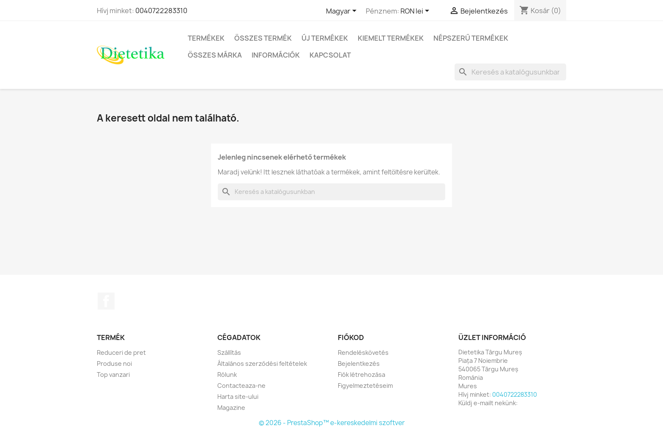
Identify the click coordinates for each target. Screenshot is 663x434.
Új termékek (324, 38)
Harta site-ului (237, 397)
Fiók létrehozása (361, 374)
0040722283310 (161, 10)
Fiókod (351, 337)
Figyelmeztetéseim (365, 385)
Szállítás (229, 352)
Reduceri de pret (121, 352)
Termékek (206, 38)
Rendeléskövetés (363, 352)
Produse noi (114, 363)
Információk (276, 55)
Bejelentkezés (359, 363)
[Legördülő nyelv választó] (342, 11)
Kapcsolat (330, 55)
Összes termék (263, 38)
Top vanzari (113, 374)
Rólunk (227, 374)
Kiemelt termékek (391, 38)
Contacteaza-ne (241, 385)
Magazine (231, 408)
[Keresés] (510, 72)
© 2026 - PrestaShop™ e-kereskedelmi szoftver (332, 422)
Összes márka (215, 55)
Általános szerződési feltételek (262, 363)
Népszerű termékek (470, 38)
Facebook (106, 301)
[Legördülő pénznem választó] (416, 11)
